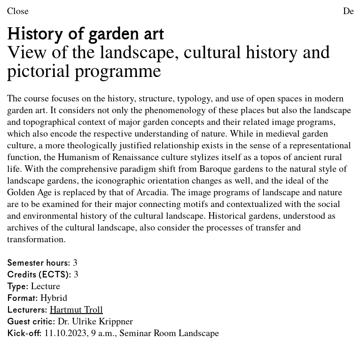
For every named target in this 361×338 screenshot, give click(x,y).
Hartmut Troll (76, 310)
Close (18, 12)
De (348, 12)
